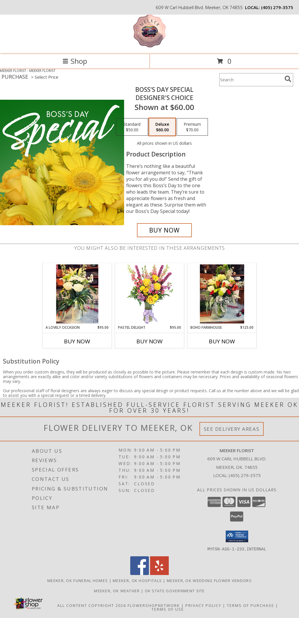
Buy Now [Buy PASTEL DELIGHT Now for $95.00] (149, 341)
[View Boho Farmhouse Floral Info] (222, 293)
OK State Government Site (175, 590)
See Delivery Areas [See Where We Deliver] (232, 429)
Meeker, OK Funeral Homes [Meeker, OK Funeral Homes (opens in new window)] (77, 580)
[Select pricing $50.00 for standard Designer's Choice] (132, 126)
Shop (74, 61)
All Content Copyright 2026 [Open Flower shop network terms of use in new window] (91, 605)
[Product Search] (251, 79)
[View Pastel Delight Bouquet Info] (149, 294)
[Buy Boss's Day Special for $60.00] (164, 230)
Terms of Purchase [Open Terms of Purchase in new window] (250, 605)
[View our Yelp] (159, 573)
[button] (237, 536)
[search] (288, 78)
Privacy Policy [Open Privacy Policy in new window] (203, 605)
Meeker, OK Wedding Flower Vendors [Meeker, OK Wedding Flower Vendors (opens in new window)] (209, 580)
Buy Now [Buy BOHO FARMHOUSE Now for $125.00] (222, 341)
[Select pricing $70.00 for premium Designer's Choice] (192, 126)
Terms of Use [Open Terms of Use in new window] (168, 609)
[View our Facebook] (139, 573)
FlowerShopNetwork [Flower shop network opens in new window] (154, 605)
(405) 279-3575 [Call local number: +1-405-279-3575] (277, 7)
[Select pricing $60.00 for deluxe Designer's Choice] (162, 126)
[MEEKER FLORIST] (149, 46)
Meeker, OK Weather (117, 590)
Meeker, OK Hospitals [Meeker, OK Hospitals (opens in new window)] (137, 580)
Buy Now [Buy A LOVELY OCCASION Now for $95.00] (77, 341)
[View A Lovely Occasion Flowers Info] (77, 293)
